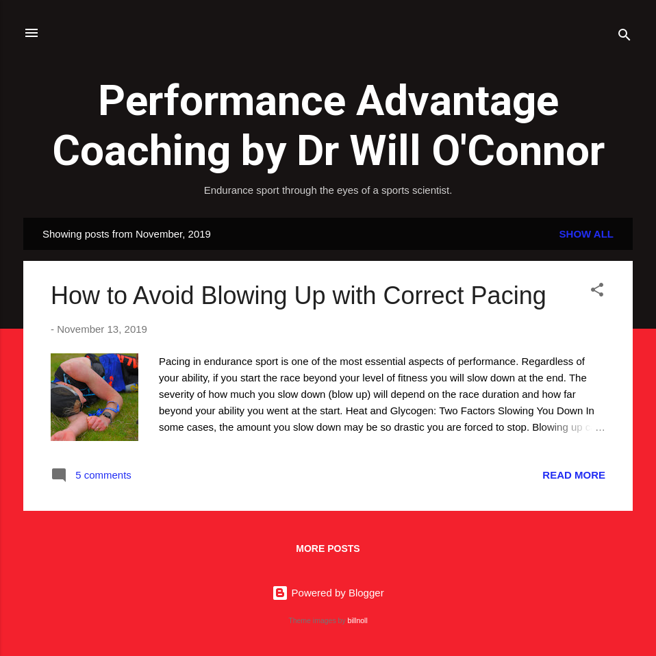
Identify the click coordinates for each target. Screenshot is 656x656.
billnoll (358, 620)
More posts (327, 548)
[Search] (624, 37)
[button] (597, 292)
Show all (586, 234)
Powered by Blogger (327, 592)
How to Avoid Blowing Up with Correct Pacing (298, 295)
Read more (573, 475)
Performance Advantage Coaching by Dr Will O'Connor (328, 125)
